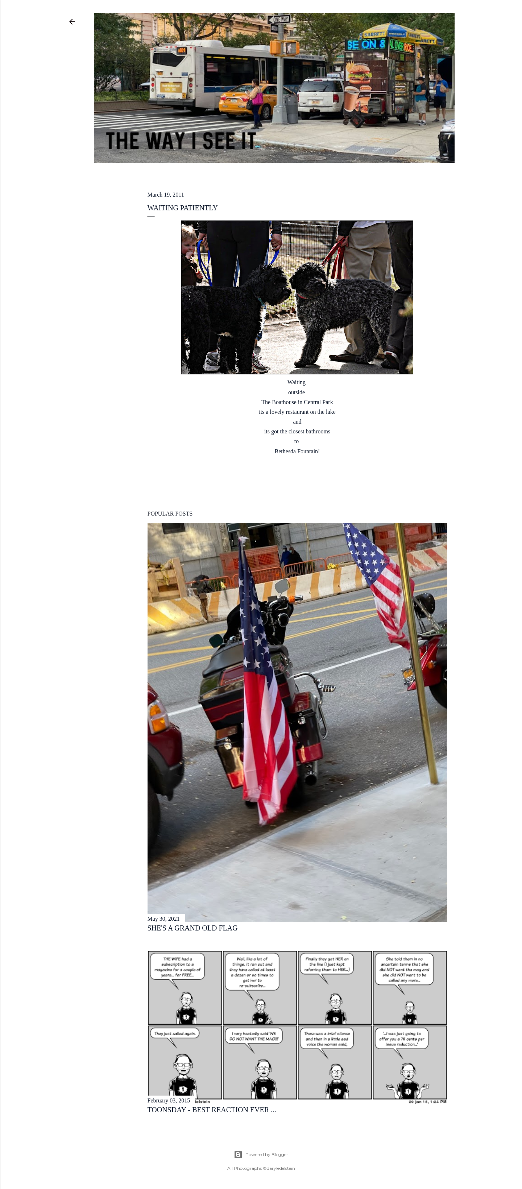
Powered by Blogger (261, 1154)
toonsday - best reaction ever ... (212, 1110)
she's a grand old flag (193, 928)
